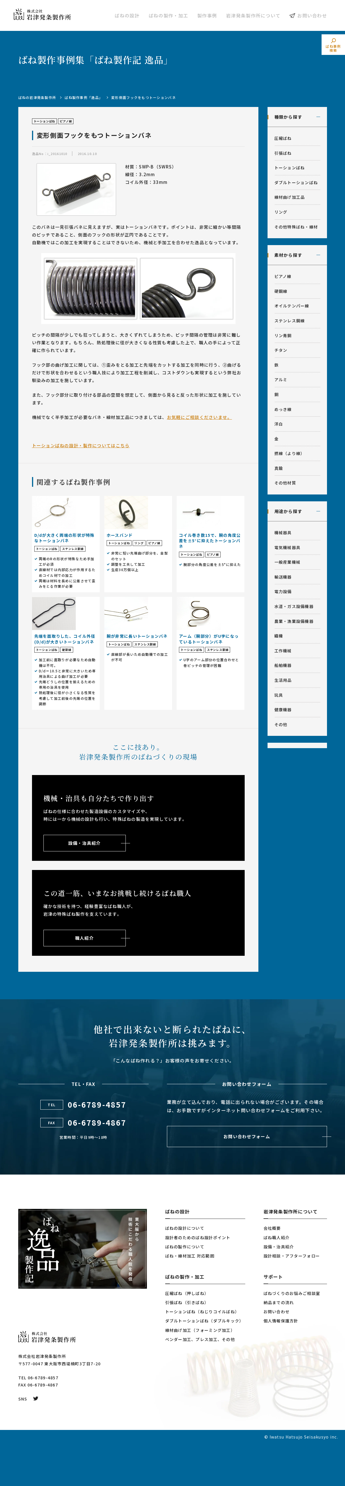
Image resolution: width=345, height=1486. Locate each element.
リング (281, 212)
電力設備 (283, 591)
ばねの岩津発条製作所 (37, 97)
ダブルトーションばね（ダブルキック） (204, 1363)
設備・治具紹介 (279, 1289)
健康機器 (283, 709)
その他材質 (285, 483)
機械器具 (283, 532)
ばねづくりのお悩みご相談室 (292, 1335)
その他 (281, 724)
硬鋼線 (281, 291)
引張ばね (283, 153)
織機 (278, 636)
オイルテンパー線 (291, 306)
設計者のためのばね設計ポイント (198, 1280)
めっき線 (283, 409)
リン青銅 (283, 335)
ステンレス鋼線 (289, 320)
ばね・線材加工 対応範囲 (189, 1298)
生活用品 (283, 680)
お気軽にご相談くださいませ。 (199, 417)
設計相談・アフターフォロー (292, 1298)
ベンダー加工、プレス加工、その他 (200, 1381)
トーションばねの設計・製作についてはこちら (81, 445)
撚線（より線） (289, 453)
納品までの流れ (279, 1345)
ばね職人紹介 (277, 1280)
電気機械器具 (287, 547)
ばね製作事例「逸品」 (84, 97)
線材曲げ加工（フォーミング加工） (200, 1372)
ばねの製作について (185, 1289)
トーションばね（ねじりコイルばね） (202, 1354)
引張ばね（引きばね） (187, 1345)
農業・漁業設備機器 (294, 621)
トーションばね (289, 167)
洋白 (278, 424)
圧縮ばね (283, 138)
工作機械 (283, 650)
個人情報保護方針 (281, 1363)
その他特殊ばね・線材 (296, 227)
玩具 (278, 695)
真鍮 (278, 468)
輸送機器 (283, 577)
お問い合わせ (312, 15)
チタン (281, 350)
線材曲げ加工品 (289, 197)
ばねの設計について (185, 1270)
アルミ (281, 379)
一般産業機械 (287, 562)
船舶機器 (283, 665)
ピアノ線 (283, 276)
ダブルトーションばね (296, 182)
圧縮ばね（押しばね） (187, 1335)
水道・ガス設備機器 (294, 606)
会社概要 (272, 1270)
